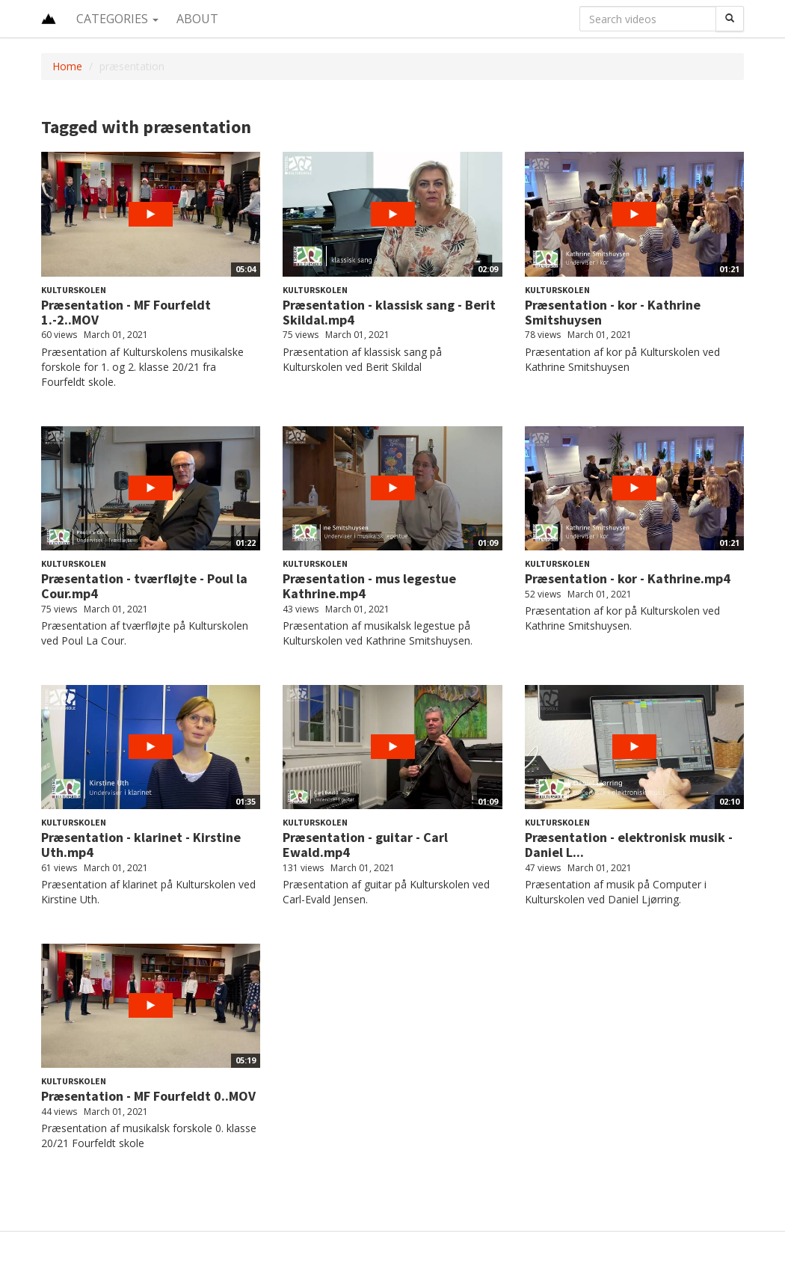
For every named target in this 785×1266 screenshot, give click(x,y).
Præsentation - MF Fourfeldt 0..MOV (148, 1095)
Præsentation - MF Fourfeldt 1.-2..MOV (126, 312)
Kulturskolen (73, 289)
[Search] (729, 18)
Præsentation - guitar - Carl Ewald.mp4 (365, 845)
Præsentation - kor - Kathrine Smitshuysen (613, 312)
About (197, 18)
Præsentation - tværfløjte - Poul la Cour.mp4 (144, 586)
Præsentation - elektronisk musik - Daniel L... (629, 845)
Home (67, 66)
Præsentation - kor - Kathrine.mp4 (627, 578)
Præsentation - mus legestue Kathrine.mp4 (369, 586)
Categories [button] (117, 18)
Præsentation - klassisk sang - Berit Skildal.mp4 (389, 312)
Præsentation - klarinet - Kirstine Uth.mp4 (141, 845)
